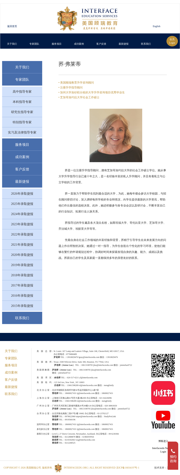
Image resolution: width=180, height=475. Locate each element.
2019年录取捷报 (22, 265)
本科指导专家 (22, 102)
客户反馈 (22, 169)
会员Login (172, 41)
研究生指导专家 (22, 112)
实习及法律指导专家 (22, 132)
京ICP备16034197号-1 (128, 467)
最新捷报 (22, 181)
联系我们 (22, 318)
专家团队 (22, 79)
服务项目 (22, 144)
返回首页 (12, 26)
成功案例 (22, 157)
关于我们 (22, 67)
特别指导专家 (22, 122)
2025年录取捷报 (22, 204)
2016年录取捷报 (22, 295)
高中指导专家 (22, 91)
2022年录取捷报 (22, 234)
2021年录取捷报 (22, 244)
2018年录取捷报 (22, 275)
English (156, 26)
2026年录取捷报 (22, 193)
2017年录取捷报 (22, 285)
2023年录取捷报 (22, 224)
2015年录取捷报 (22, 306)
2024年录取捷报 (22, 214)
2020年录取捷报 (22, 255)
